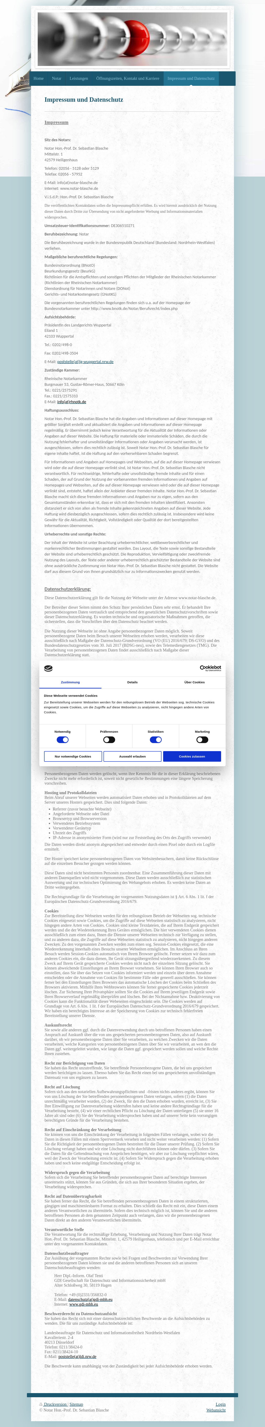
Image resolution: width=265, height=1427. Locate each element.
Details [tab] (132, 682)
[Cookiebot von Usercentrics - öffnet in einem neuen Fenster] (203, 668)
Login (221, 1404)
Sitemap (76, 1404)
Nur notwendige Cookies (73, 756)
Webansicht (216, 1410)
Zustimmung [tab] (70, 682)
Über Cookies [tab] (194, 682)
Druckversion (53, 1404)
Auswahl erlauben (132, 756)
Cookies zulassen (192, 756)
